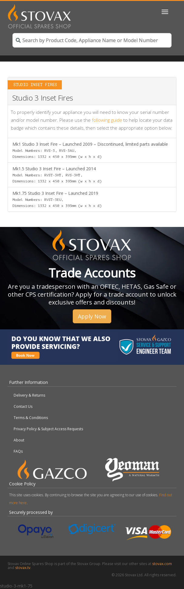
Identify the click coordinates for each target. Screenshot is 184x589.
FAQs (18, 451)
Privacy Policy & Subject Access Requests (48, 428)
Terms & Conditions (31, 417)
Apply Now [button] (92, 316)
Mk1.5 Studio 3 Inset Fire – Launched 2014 (57, 174)
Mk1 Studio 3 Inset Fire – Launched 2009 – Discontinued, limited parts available (90, 150)
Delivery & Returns (29, 395)
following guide (107, 120)
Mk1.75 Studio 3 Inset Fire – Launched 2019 (57, 199)
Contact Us (23, 406)
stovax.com (162, 563)
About (19, 440)
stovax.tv (22, 567)
